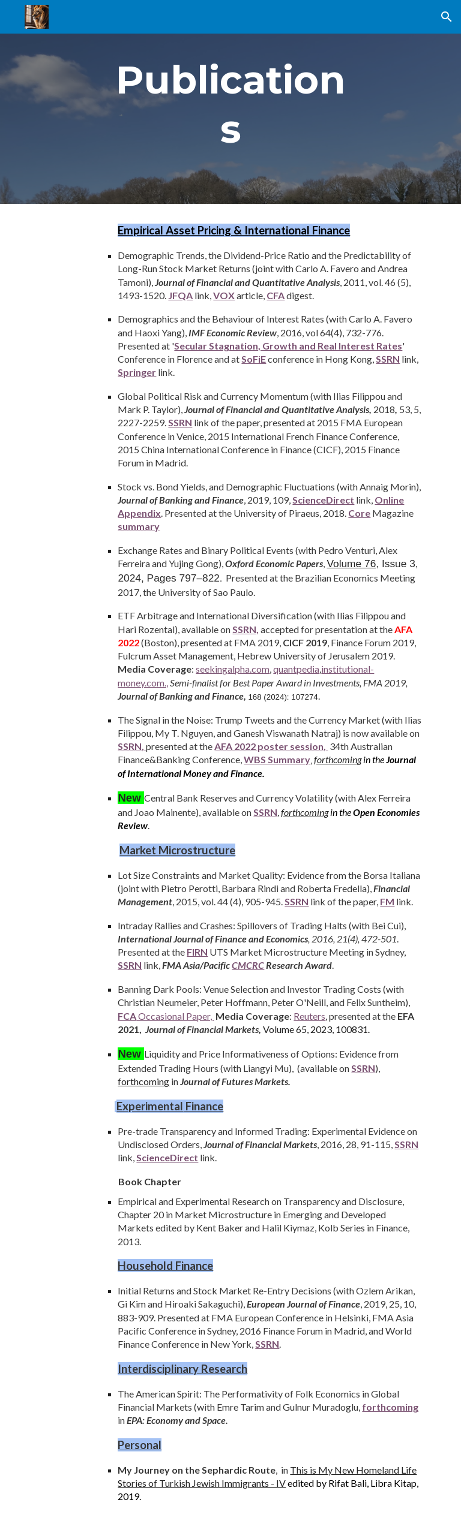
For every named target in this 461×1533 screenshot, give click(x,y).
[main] (230, 102)
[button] (446, 16)
